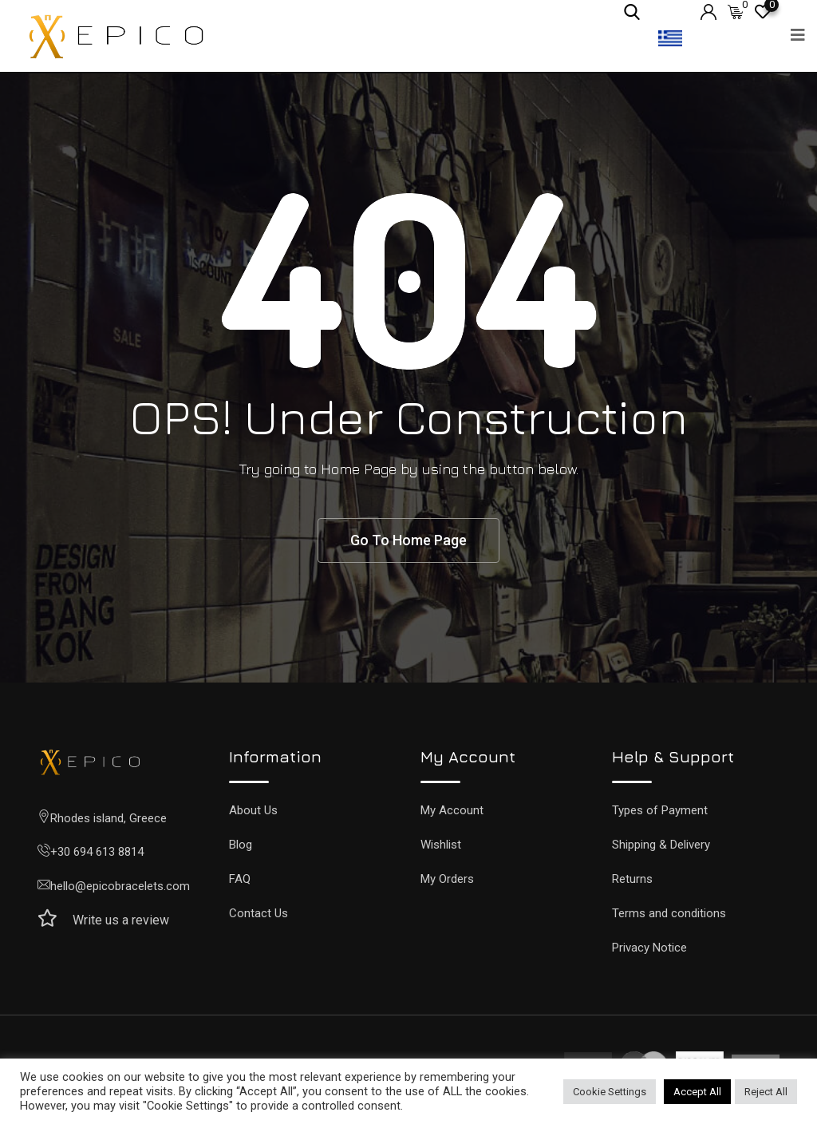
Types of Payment (660, 810)
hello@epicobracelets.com (120, 886)
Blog (240, 844)
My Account (451, 810)
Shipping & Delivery (661, 844)
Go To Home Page (408, 540)
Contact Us (258, 913)
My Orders (447, 879)
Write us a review (121, 920)
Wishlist (440, 844)
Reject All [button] (765, 1092)
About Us (253, 810)
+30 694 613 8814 (97, 852)
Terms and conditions (669, 913)
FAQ (240, 879)
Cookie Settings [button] (609, 1092)
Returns (632, 879)
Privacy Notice (649, 947)
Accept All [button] (697, 1092)
